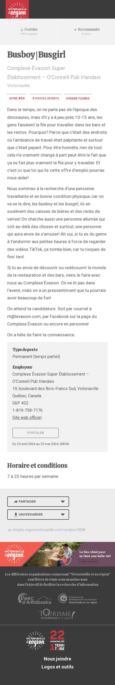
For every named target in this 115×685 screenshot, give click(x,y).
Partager (24, 501)
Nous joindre (57, 658)
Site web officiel (27, 417)
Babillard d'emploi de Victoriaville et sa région (17, 11)
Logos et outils (57, 667)
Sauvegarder (28, 514)
